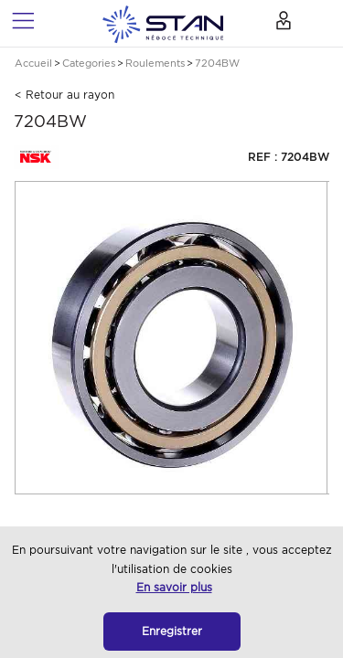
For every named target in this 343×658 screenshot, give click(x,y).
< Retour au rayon (64, 94)
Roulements (155, 63)
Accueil (33, 63)
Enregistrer (172, 631)
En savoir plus (174, 587)
